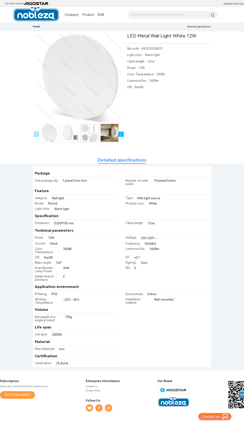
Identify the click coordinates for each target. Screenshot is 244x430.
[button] (121, 134)
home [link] (36, 26)
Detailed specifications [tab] (122, 160)
